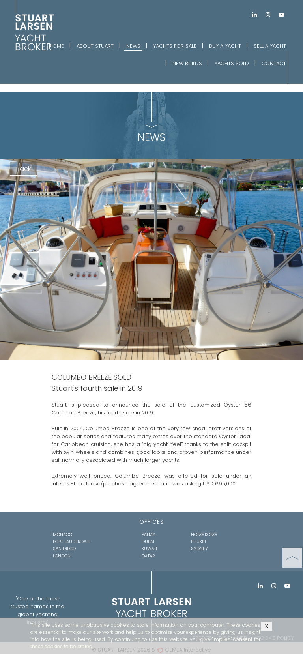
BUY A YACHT (225, 46)
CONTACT (274, 63)
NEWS (133, 46)
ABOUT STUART (95, 46)
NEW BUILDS (187, 63)
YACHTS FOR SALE (174, 46)
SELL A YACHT (270, 46)
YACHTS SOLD (232, 63)
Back (23, 168)
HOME (56, 46)
